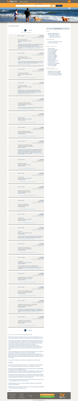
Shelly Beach (52, 64)
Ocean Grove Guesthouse (24, 131)
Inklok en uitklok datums (39, 4)
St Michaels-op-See (53, 63)
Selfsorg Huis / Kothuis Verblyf (54, 37)
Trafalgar (51, 53)
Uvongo (51, 62)
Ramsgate (52, 58)
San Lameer (52, 54)
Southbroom (52, 57)
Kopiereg (21, 395)
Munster (51, 48)
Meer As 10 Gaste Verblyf (53, 42)
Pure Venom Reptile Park (54, 74)
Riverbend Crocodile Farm (55, 73)
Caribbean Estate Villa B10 (24, 320)
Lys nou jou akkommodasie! (47, 394)
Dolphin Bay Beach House (24, 190)
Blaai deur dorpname (12, 393)
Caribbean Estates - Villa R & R (25, 277)
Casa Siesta (21, 218)
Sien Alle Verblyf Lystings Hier (54, 33)
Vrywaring (21, 396)
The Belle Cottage (22, 85)
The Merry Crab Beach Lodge (25, 145)
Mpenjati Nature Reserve (54, 71)
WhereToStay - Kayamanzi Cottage (27, 334)
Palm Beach (52, 52)
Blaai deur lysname (12, 395)
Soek (59, 5)
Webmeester (21, 393)
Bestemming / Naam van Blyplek (20, 4)
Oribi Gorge (52, 65)
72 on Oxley (21, 177)
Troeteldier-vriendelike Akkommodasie (55, 41)
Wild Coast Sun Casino (54, 72)
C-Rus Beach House (23, 57)
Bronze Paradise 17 (22, 39)
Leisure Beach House (23, 73)
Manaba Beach (53, 60)
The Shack (20, 261)
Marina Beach (52, 55)
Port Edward (52, 51)
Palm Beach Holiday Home (24, 247)
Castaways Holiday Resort (24, 103)
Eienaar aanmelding (47, 396)
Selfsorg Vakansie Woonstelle (54, 35)
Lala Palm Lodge (22, 163)
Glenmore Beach (53, 49)
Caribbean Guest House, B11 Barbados (27, 304)
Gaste (53, 4)
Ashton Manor (21, 117)
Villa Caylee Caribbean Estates (25, 291)
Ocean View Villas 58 (23, 204)
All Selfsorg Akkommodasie (53, 34)
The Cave (20, 231)
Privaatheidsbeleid (21, 397)
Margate (51, 59)
